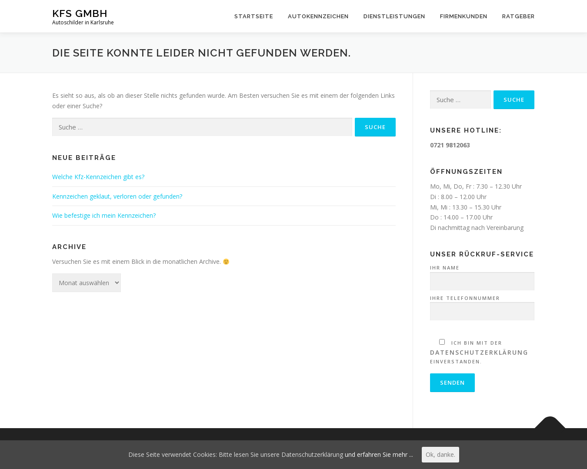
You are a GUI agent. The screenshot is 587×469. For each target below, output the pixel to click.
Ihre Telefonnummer (482, 305)
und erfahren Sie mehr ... (379, 454)
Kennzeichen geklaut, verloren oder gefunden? (117, 196)
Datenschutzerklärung (479, 352)
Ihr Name (482, 274)
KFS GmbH (79, 13)
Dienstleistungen (394, 16)
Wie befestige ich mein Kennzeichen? (104, 215)
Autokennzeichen (318, 16)
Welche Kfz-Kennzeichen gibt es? (98, 177)
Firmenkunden (463, 16)
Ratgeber (518, 16)
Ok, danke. (440, 454)
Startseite (253, 16)
